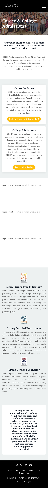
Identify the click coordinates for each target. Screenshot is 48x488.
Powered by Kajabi (24, 482)
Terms (38, 470)
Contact (23, 470)
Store (31, 470)
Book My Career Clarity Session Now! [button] (24, 119)
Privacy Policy (24, 473)
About (10, 470)
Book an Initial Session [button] (24, 167)
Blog (16, 470)
